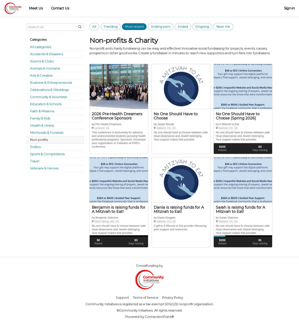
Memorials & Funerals (46, 133)
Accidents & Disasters (46, 54)
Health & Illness (42, 125)
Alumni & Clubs (42, 61)
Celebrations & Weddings (49, 90)
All (94, 27)
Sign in (289, 8)
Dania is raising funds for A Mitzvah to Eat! (179, 209)
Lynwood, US (101, 128)
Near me (223, 27)
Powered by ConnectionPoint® (149, 316)
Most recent (134, 27)
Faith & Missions (42, 111)
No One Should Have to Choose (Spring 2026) (238, 116)
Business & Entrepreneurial (51, 83)
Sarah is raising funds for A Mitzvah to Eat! (240, 209)
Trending (110, 27)
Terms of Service (145, 298)
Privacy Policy (172, 298)
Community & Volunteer (48, 97)
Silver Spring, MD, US (106, 221)
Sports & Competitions (47, 154)
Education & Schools (46, 104)
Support (122, 298)
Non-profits (39, 140)
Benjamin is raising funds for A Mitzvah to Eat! (118, 209)
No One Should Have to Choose (175, 116)
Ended (183, 27)
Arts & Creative (41, 75)
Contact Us (60, 8)
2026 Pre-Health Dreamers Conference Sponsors (117, 116)
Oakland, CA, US (166, 128)
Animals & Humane (45, 68)
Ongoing (202, 27)
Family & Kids (40, 118)
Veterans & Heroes (44, 168)
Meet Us (35, 8)
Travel (34, 161)
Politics (35, 147)
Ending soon (160, 27)
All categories (40, 47)
